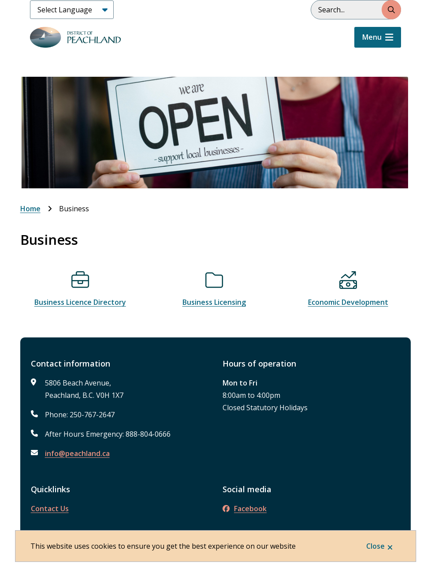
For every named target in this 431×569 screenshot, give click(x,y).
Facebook (245, 508)
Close (375, 546)
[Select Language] (72, 9)
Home (30, 208)
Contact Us (50, 508)
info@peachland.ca (77, 453)
